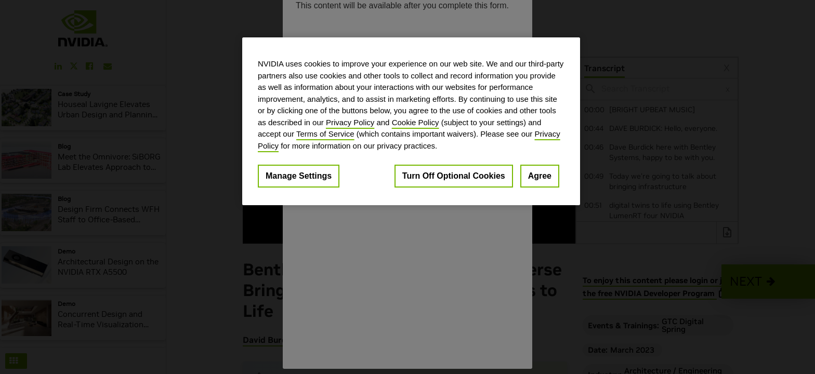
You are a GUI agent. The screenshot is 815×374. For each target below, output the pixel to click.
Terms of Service (325, 133)
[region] (411, 121)
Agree (539, 175)
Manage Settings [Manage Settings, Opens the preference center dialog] (299, 175)
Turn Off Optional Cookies (453, 175)
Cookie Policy (415, 122)
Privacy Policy (350, 122)
